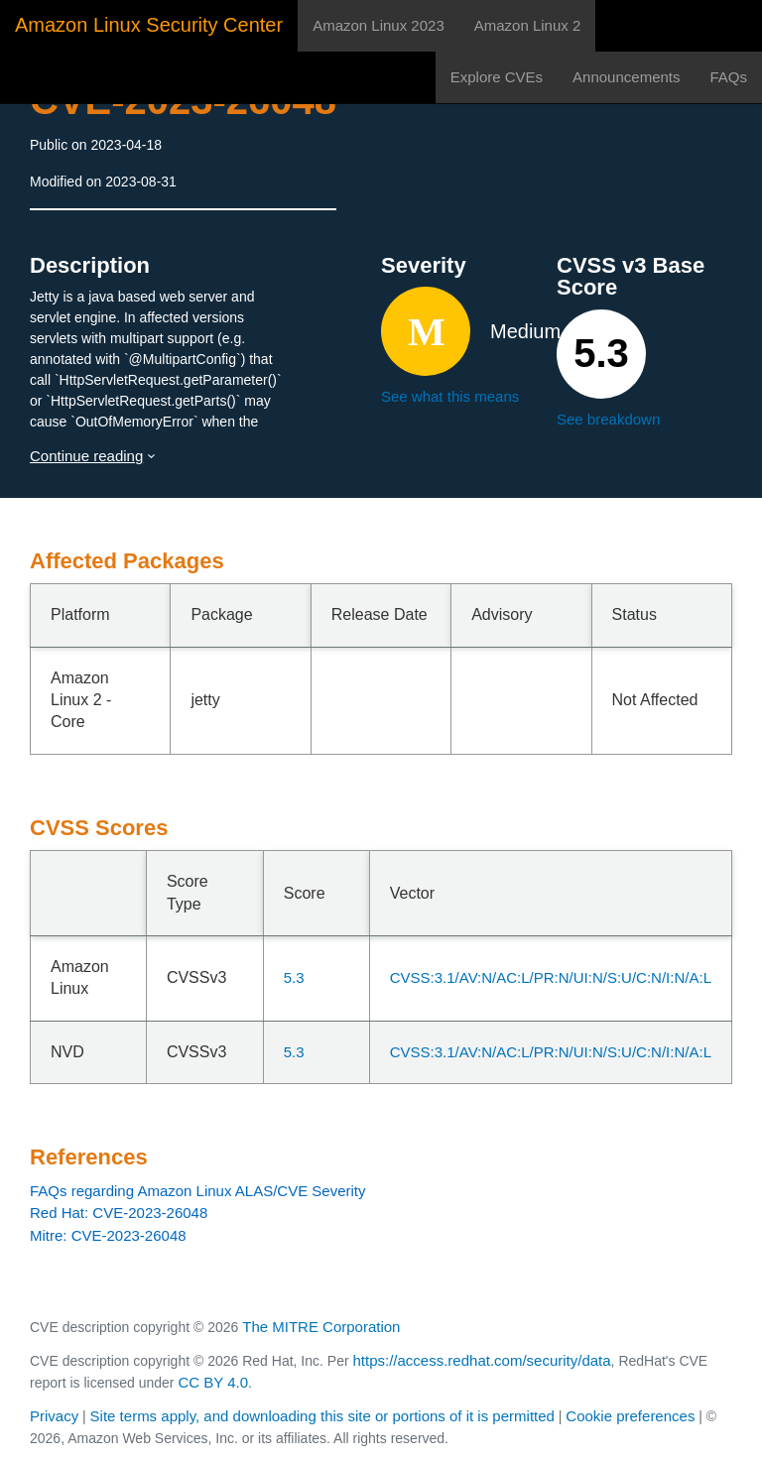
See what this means (450, 396)
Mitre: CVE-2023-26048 (108, 1235)
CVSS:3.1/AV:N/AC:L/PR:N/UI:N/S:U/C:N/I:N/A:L (550, 977)
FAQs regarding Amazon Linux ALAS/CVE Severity (198, 1190)
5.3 (294, 977)
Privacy (54, 1415)
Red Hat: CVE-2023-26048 (118, 1212)
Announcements (626, 76)
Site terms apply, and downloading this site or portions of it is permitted (322, 1415)
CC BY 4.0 (213, 1382)
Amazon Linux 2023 (378, 25)
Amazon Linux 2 (527, 25)
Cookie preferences (630, 1415)
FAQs (728, 76)
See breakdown (608, 419)
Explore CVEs (496, 76)
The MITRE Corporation (321, 1326)
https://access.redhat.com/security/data (481, 1360)
